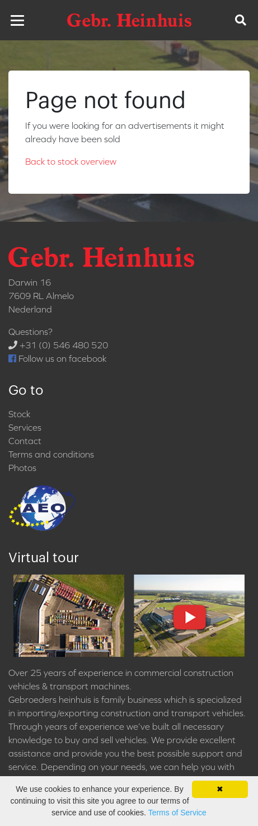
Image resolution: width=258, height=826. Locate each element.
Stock (19, 414)
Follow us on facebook (57, 358)
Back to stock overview (70, 161)
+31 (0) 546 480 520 (58, 345)
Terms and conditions (51, 454)
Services (24, 427)
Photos (22, 468)
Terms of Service (177, 812)
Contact (24, 441)
